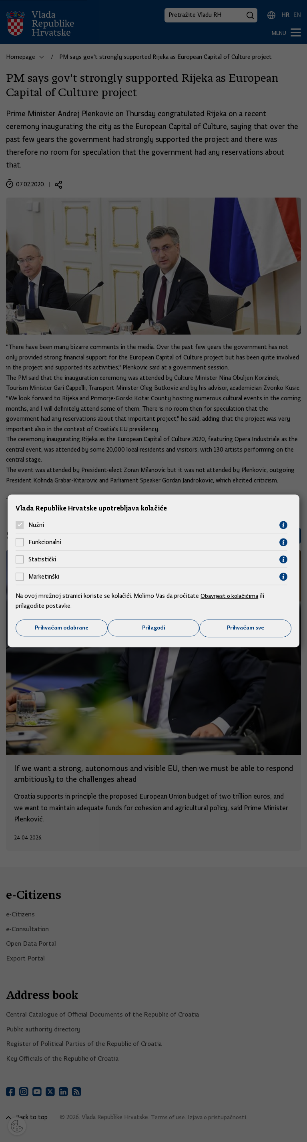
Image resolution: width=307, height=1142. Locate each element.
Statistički (42, 559)
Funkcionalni (44, 542)
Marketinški (43, 576)
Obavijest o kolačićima (231, 595)
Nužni (36, 525)
